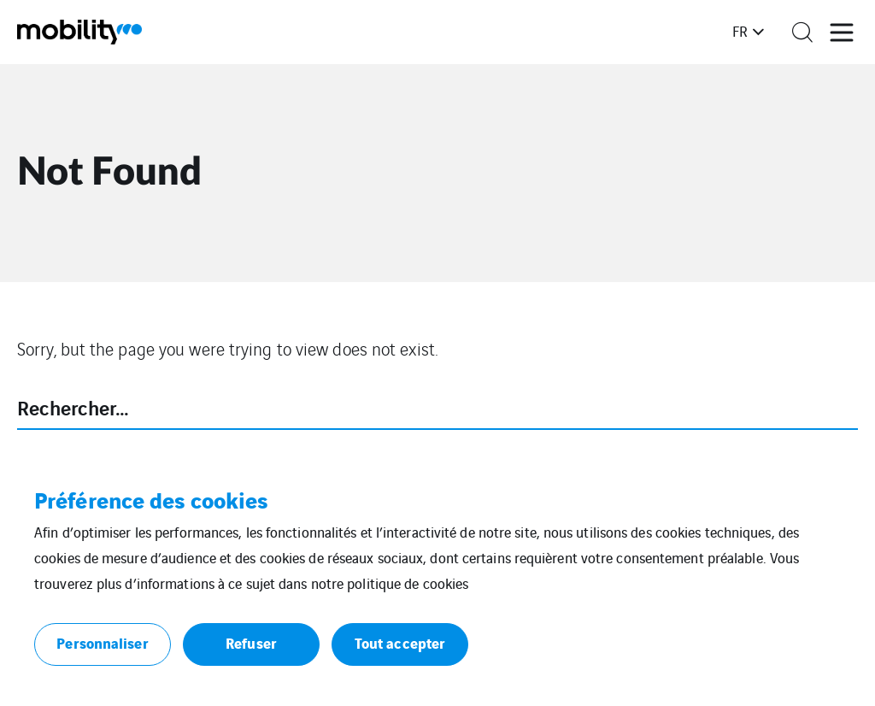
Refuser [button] (251, 642)
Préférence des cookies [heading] (150, 499)
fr (740, 31)
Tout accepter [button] (400, 642)
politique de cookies (407, 583)
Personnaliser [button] (102, 642)
